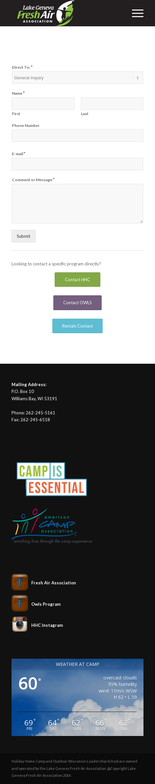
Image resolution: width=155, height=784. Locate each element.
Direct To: (22, 67)
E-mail (18, 153)
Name (18, 93)
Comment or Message (33, 179)
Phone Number (25, 125)
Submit (23, 236)
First (16, 113)
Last (85, 113)
